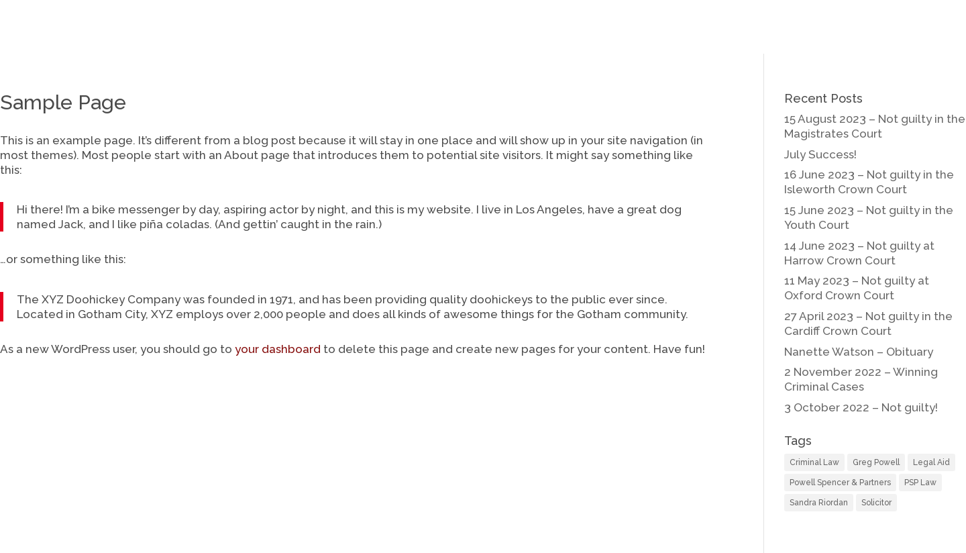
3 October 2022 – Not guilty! (861, 407)
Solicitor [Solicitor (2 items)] (876, 502)
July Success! (820, 154)
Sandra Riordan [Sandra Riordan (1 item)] (819, 502)
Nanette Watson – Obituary (858, 351)
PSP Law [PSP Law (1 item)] (920, 482)
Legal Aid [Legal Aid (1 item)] (931, 462)
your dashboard (278, 349)
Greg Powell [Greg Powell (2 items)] (876, 462)
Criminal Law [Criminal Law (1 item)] (814, 462)
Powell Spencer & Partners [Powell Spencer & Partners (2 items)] (840, 482)
